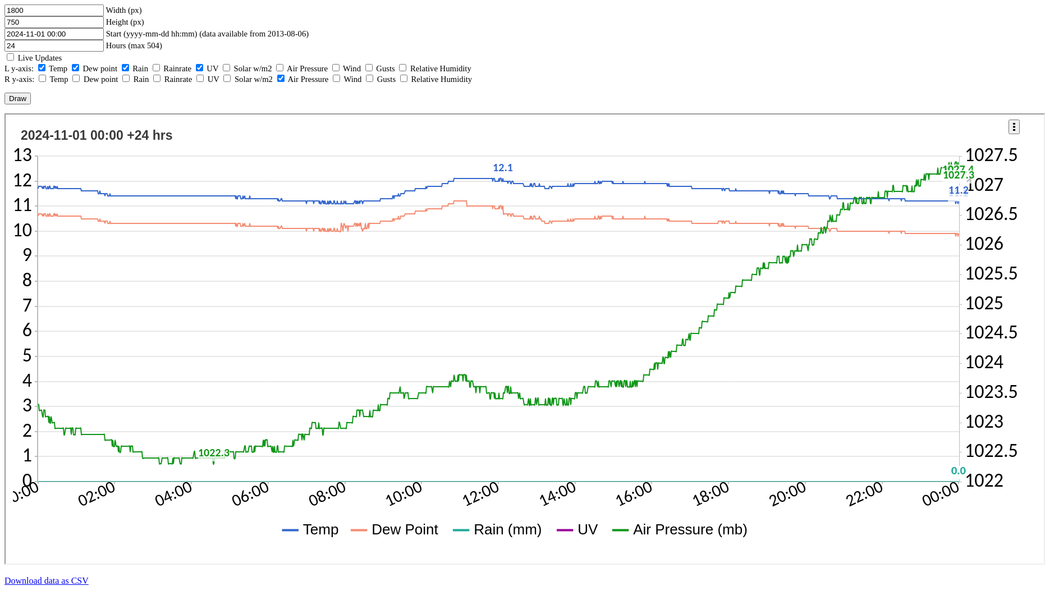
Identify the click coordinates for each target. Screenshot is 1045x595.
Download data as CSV (46, 580)
